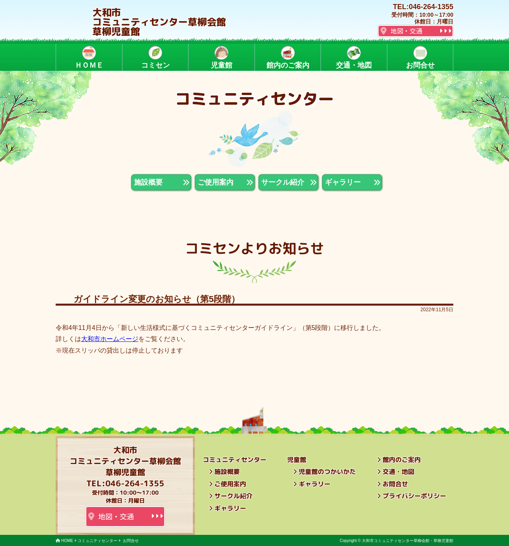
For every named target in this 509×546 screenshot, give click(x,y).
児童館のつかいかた (327, 471)
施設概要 (227, 471)
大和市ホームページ (109, 338)
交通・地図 (354, 57)
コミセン (155, 57)
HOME (67, 540)
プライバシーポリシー (414, 495)
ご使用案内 (230, 484)
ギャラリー (230, 508)
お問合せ (420, 57)
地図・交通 (406, 31)
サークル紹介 (233, 495)
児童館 (221, 57)
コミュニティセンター (97, 540)
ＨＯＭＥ (89, 57)
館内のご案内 (287, 57)
